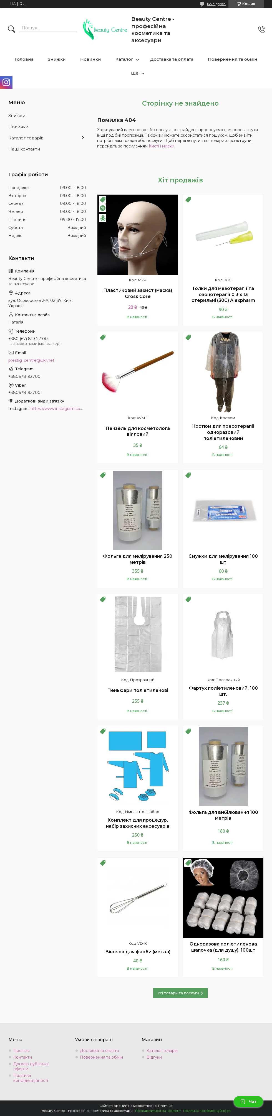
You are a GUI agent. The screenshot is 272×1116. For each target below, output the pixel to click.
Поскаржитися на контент (158, 1111)
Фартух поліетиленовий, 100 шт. (223, 691)
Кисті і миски (161, 146)
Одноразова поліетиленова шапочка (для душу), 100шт (223, 947)
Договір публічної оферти (31, 1066)
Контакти (22, 1057)
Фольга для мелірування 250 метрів (137, 559)
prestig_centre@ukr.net (31, 360)
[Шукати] (12, 29)
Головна (24, 59)
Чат (248, 1101)
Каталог (124, 59)
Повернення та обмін (232, 59)
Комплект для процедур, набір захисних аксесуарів (137, 823)
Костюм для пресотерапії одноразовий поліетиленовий (223, 432)
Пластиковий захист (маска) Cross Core (137, 293)
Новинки (90, 59)
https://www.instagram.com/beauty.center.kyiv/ (58, 408)
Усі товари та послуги (178, 993)
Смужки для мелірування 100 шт (223, 559)
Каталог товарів (26, 138)
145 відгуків (216, 4)
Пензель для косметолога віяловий (137, 431)
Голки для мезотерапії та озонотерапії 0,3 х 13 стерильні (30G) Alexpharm (223, 294)
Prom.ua (165, 1106)
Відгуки (154, 1057)
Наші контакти (24, 149)
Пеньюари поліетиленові (137, 690)
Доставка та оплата (171, 59)
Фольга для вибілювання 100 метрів (223, 815)
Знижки (57, 59)
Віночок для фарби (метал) (137, 951)
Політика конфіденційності (30, 1078)
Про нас (21, 1050)
